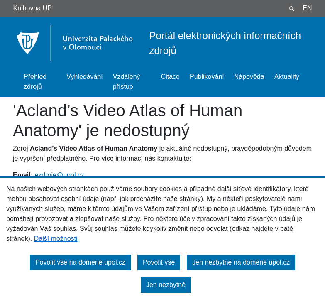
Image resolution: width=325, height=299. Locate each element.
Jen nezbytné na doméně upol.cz (241, 262)
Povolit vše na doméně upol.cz (80, 262)
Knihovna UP (32, 8)
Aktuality (286, 76)
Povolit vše (159, 262)
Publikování (207, 76)
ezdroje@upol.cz (59, 175)
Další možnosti (56, 238)
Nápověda (249, 76)
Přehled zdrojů (35, 81)
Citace (170, 76)
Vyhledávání (84, 76)
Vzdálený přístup (126, 81)
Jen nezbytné (166, 284)
